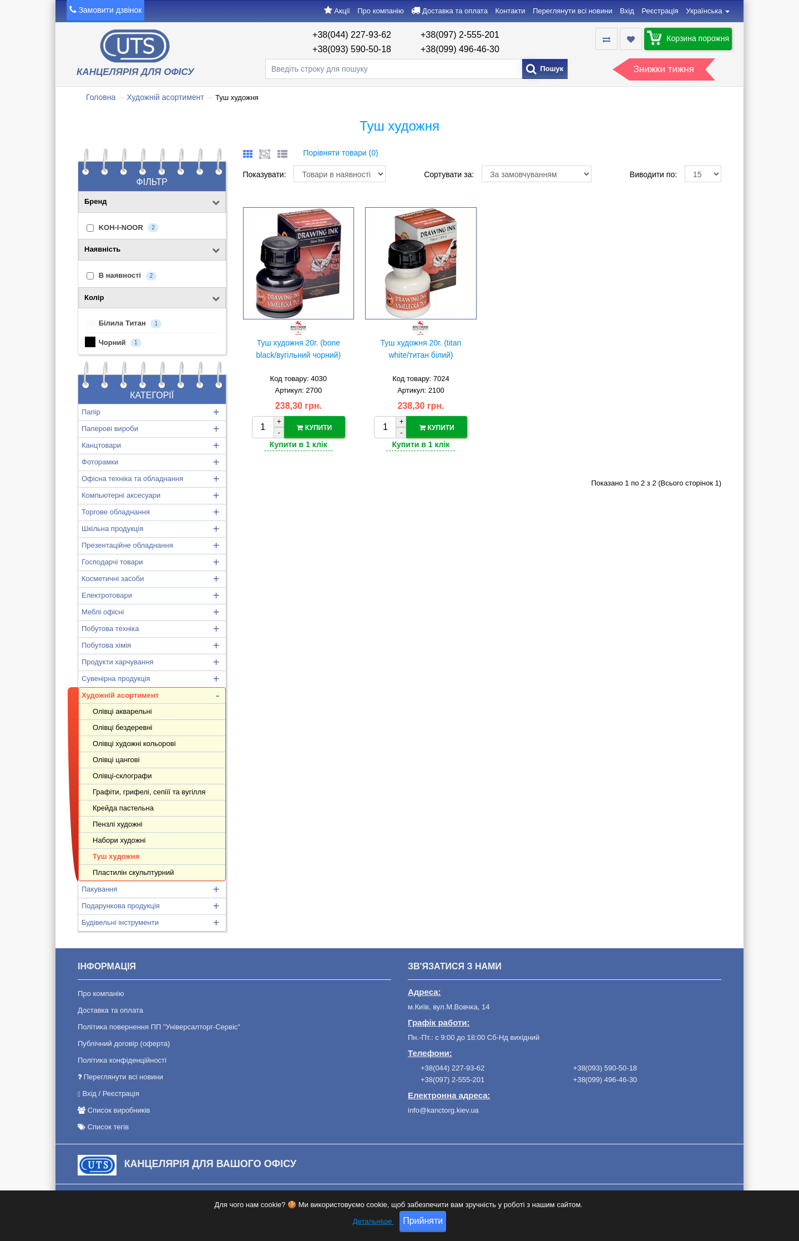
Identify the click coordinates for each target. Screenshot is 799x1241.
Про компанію (380, 11)
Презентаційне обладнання (127, 545)
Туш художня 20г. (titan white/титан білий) (421, 348)
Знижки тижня (664, 69)
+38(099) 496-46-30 (460, 49)
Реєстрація (659, 11)
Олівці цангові (116, 759)
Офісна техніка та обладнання (132, 478)
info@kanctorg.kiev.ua (443, 1110)
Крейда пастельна (123, 808)
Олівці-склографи (122, 776)
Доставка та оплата (455, 11)
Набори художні (119, 840)
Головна (100, 97)
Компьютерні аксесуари (121, 495)
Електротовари (107, 595)
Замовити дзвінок (110, 10)
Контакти (510, 11)
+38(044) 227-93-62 (351, 34)
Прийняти (423, 1222)
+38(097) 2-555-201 (460, 34)
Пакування (99, 889)
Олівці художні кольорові (134, 743)
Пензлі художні (118, 824)
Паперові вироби (110, 428)
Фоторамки (100, 462)
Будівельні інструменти (120, 922)
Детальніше (373, 1223)
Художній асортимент (165, 97)
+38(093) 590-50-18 (351, 49)
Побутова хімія (106, 645)
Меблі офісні (103, 612)
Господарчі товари (112, 562)
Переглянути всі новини (572, 11)
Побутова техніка (110, 628)
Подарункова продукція (121, 906)
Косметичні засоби (113, 578)
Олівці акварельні (122, 711)
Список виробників (119, 1110)
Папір (91, 412)
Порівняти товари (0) (340, 152)
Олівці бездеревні (122, 727)
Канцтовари (101, 445)
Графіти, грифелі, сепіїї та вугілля (149, 792)
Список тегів (108, 1127)
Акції (342, 11)
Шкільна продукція (112, 528)
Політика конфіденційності (122, 1060)
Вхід (627, 11)
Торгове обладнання (116, 512)
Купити (314, 428)
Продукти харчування (117, 662)
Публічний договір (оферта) (124, 1043)
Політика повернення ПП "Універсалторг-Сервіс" (159, 1027)
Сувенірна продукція (116, 678)
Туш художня (116, 856)
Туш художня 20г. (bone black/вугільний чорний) (298, 348)
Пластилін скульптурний (133, 872)
